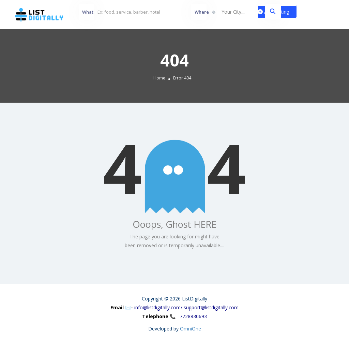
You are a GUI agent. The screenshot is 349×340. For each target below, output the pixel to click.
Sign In (325, 11)
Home (159, 78)
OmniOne (190, 328)
